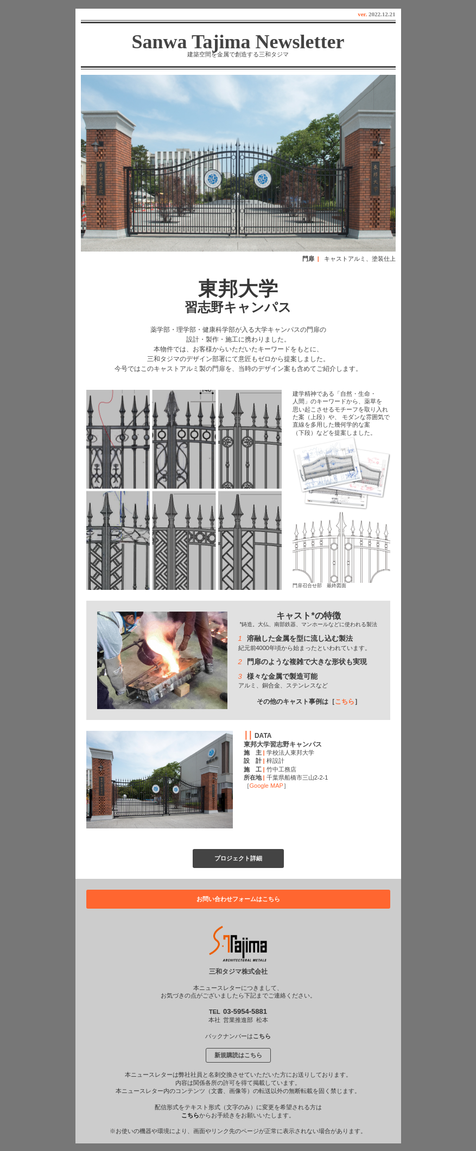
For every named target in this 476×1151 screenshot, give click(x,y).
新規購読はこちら (238, 1055)
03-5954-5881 (245, 1011)
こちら (344, 701)
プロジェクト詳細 (238, 858)
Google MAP (266, 785)
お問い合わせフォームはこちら (238, 899)
